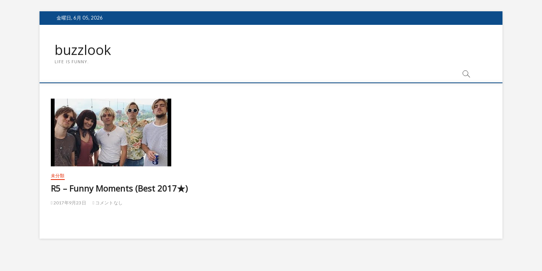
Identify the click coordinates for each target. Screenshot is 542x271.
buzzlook (83, 50)
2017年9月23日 (68, 203)
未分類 (58, 175)
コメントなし (108, 203)
